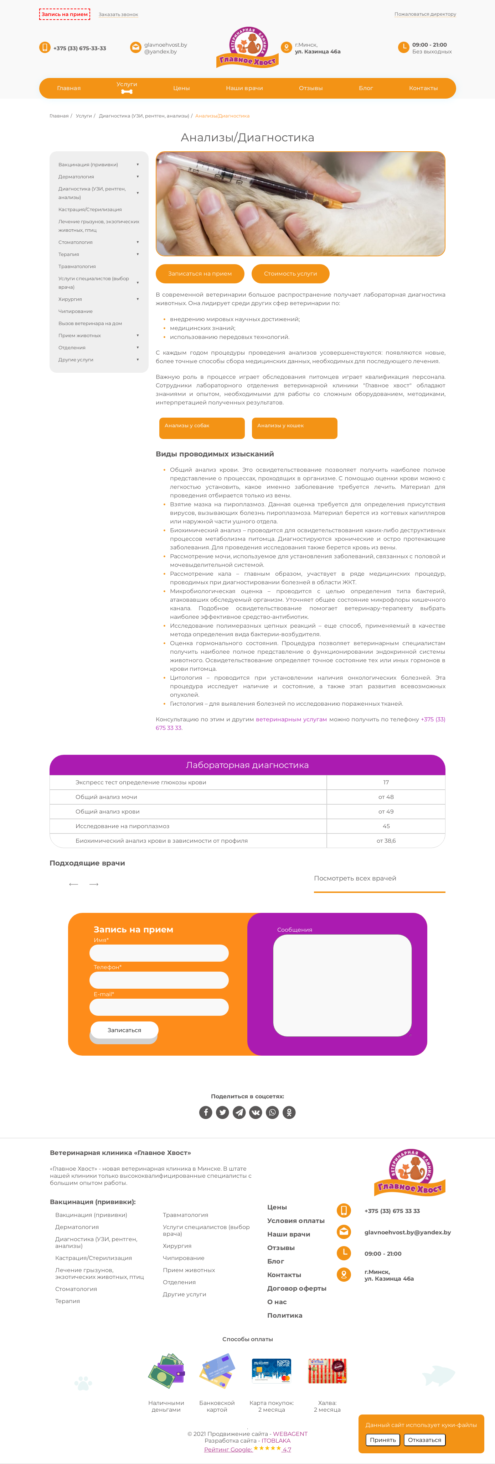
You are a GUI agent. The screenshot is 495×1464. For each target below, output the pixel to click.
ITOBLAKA (276, 1440)
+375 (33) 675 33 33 (392, 1211)
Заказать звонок (118, 14)
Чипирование (184, 1258)
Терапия (67, 1301)
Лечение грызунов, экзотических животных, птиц (99, 1273)
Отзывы (311, 88)
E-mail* (104, 994)
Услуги (127, 84)
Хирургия (177, 1246)
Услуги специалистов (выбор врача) (206, 1230)
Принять (383, 1440)
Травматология (185, 1215)
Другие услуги (184, 1294)
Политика (285, 1315)
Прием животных (189, 1270)
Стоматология (76, 1289)
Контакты (423, 88)
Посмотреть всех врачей (355, 878)
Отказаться (425, 1440)
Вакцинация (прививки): (93, 1202)
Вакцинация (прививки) (91, 1215)
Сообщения (295, 929)
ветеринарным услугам (291, 719)
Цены (181, 88)
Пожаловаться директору (425, 14)
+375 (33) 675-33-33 (80, 48)
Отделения (179, 1282)
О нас (277, 1302)
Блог (366, 88)
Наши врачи (244, 88)
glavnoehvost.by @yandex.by (165, 48)
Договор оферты (297, 1288)
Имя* (101, 940)
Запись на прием (65, 14)
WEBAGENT (290, 1434)
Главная (69, 88)
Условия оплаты (296, 1221)
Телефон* (108, 967)
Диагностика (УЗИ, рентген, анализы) (96, 1242)
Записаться (124, 1030)
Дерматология (77, 1227)
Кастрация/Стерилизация (93, 1258)
